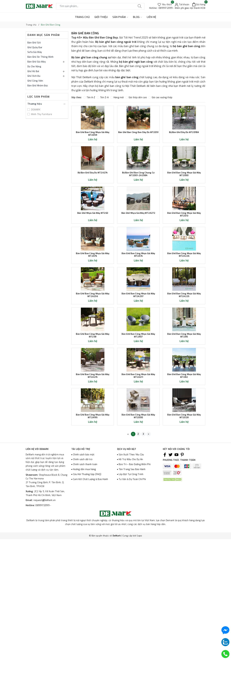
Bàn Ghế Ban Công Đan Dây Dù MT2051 (138, 152)
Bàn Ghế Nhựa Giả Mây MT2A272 (138, 269)
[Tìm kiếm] (139, 6)
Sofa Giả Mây (34, 52)
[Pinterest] (182, 606)
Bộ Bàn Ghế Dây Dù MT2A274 (92, 210)
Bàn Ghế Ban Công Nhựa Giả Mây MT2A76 (92, 330)
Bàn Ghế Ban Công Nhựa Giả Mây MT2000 (138, 566)
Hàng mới (117, 97)
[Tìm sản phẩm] (100, 6)
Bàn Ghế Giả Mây (36, 61)
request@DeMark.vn (45, 651)
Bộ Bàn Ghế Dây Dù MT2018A (184, 151)
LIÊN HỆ (151, 17)
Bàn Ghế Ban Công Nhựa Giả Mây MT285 (184, 448)
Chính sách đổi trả (83, 610)
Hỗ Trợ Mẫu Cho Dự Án (131, 610)
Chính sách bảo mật (83, 605)
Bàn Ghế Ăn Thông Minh (40, 56)
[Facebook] (165, 606)
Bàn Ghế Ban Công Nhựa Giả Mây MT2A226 (184, 330)
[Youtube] (176, 606)
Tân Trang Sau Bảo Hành (132, 620)
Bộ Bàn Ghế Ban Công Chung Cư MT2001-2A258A (138, 211)
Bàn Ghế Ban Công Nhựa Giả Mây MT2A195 (92, 566)
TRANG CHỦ (82, 17)
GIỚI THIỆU (101, 17)
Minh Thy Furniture (41, 114)
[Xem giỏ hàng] (198, 4)
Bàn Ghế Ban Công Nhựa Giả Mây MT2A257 (138, 389)
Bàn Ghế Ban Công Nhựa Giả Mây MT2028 (184, 566)
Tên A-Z (89, 97)
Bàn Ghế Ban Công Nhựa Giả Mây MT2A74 (138, 330)
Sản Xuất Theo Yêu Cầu (131, 605)
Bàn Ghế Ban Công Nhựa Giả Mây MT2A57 (138, 448)
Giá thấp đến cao (136, 97)
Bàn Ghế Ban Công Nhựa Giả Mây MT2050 (184, 211)
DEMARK (35, 109)
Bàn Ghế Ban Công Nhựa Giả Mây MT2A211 (138, 507)
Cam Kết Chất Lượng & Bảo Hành (90, 630)
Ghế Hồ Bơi (33, 71)
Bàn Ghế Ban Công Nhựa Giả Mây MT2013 (184, 270)
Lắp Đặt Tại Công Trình (131, 625)
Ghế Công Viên (35, 80)
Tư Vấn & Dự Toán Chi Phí (132, 630)
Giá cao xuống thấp (160, 97)
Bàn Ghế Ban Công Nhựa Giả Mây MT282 (184, 507)
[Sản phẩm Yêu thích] (165, 4)
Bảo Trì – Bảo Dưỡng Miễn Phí (134, 615)
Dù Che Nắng (34, 66)
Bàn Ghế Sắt (34, 42)
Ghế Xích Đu (33, 76)
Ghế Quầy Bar (34, 47)
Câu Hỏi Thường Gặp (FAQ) (87, 625)
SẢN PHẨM (120, 17)
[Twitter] (170, 606)
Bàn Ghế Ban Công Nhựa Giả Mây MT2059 (92, 152)
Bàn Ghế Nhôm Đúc (37, 85)
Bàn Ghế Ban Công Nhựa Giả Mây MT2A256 (92, 389)
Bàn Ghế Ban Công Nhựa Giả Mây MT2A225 (184, 389)
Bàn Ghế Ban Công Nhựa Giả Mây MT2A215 (92, 507)
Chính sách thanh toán (85, 615)
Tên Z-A (103, 97)
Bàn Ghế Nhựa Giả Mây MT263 (93, 269)
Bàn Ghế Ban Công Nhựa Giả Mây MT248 (92, 448)
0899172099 (42, 656)
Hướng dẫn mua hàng (84, 620)
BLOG (137, 17)
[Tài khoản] (182, 4)
